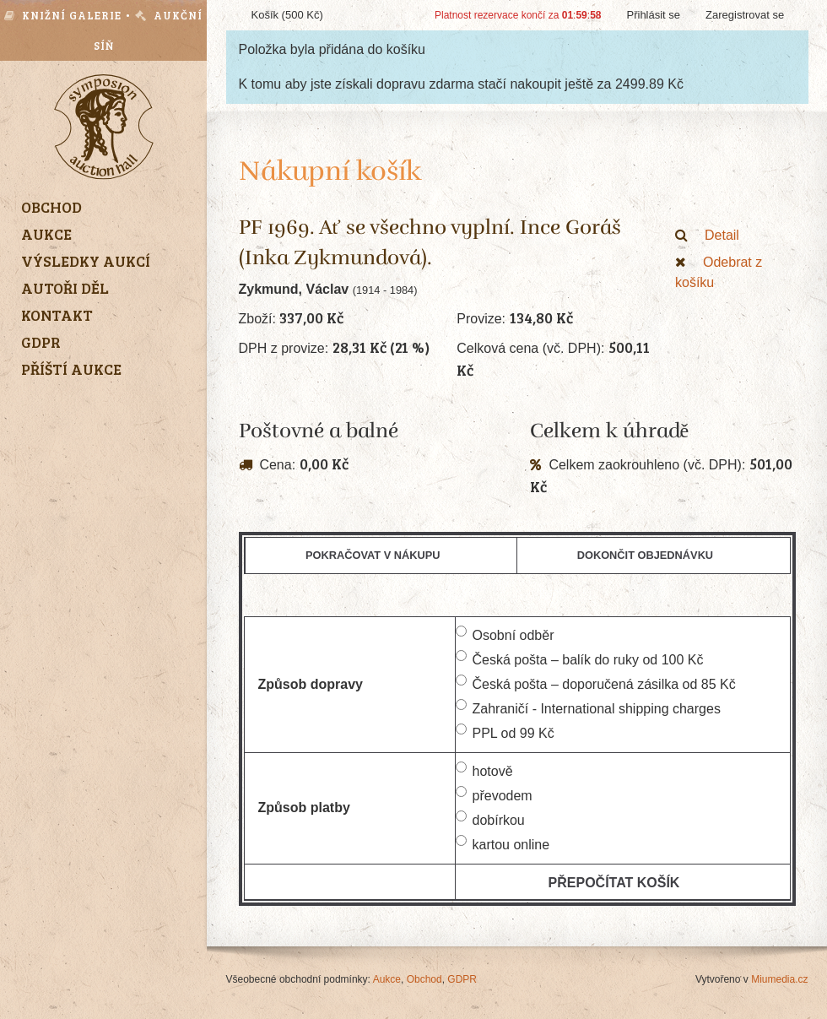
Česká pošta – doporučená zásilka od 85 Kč (596, 683)
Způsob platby (304, 807)
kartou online (503, 843)
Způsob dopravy (310, 684)
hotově (484, 770)
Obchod (424, 979)
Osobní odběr (505, 634)
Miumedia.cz (779, 979)
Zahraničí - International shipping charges (588, 707)
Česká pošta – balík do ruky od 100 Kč (580, 658)
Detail (707, 235)
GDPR (462, 979)
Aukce (387, 979)
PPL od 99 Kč (505, 732)
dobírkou (490, 818)
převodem (494, 794)
